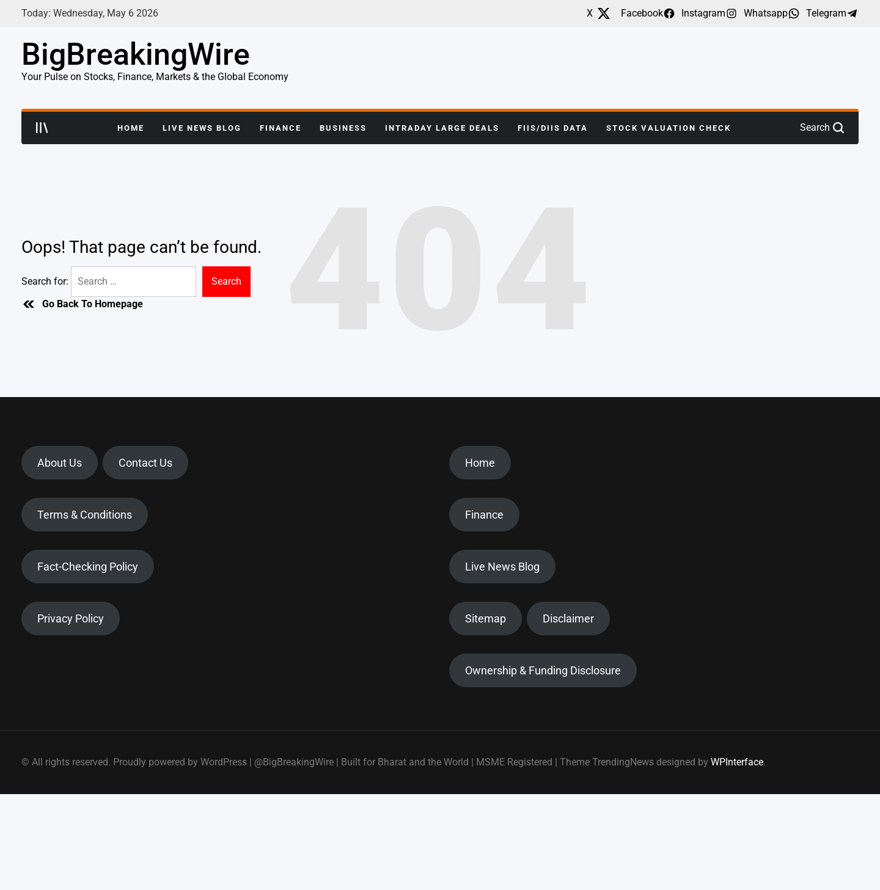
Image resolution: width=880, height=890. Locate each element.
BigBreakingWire (135, 54)
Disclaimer (568, 618)
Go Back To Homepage (82, 304)
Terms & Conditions (84, 514)
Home (130, 128)
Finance (280, 128)
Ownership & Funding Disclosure (543, 670)
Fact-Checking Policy (87, 566)
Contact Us (145, 462)
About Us (59, 462)
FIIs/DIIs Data (553, 128)
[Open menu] (42, 127)
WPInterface (737, 762)
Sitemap (485, 618)
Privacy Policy (70, 618)
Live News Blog (202, 128)
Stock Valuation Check (668, 128)
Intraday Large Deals (442, 128)
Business (343, 128)
